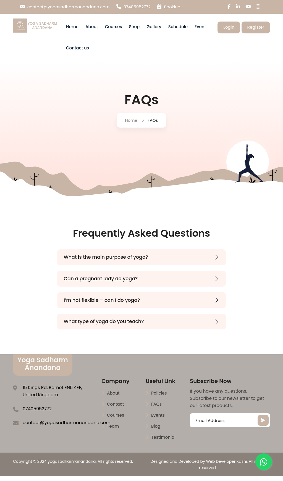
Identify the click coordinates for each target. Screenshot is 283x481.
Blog (155, 431)
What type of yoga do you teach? (144, 326)
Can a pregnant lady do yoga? (144, 282)
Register (255, 28)
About (91, 28)
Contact (115, 409)
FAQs (156, 409)
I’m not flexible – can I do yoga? (144, 304)
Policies (159, 398)
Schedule (178, 28)
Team (113, 431)
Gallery (153, 28)
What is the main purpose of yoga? (144, 260)
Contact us (77, 49)
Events (158, 420)
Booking (168, 7)
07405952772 (133, 7)
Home (72, 28)
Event (200, 28)
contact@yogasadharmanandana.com (65, 7)
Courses (113, 28)
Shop (134, 28)
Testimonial (163, 442)
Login (228, 28)
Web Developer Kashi (226, 466)
